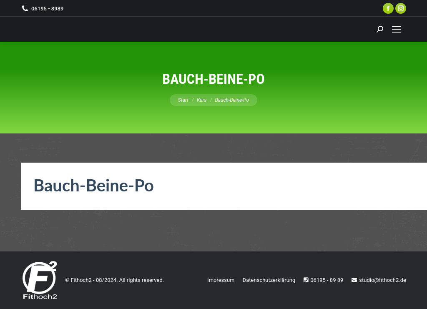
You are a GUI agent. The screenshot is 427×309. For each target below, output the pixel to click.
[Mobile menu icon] (397, 29)
